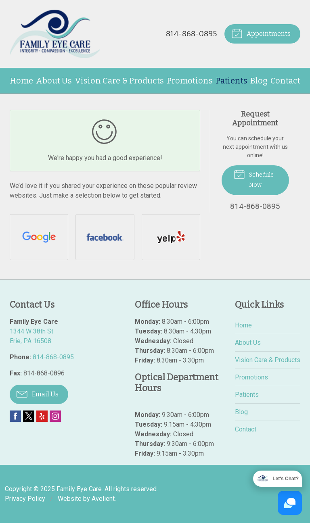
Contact (285, 80)
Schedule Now (254, 178)
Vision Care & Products (119, 80)
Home (21, 80)
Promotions (190, 80)
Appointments (261, 33)
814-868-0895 (191, 33)
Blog (259, 80)
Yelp (42, 416)
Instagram (55, 416)
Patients (231, 80)
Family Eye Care (79, 489)
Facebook (15, 416)
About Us (54, 80)
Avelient (103, 498)
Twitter (28, 416)
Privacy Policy (25, 498)
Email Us (38, 393)
